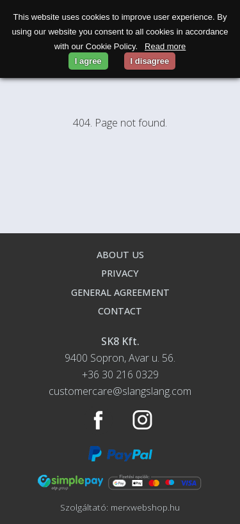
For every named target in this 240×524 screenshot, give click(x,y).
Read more (165, 46)
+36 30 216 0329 (120, 374)
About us (120, 255)
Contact (120, 311)
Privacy (120, 273)
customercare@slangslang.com (120, 391)
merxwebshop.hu (145, 507)
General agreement (120, 292)
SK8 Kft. (120, 341)
